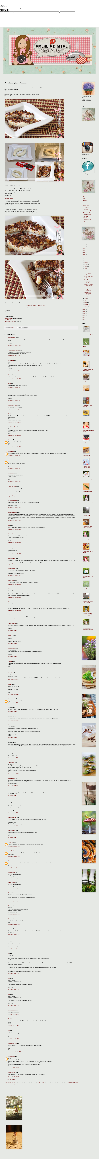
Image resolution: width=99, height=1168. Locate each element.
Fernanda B (11, 451)
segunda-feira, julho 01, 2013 (14, 1051)
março (85, 302)
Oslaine (10, 661)
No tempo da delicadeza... (87, 289)
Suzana (10, 374)
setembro (86, 262)
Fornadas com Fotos (87, 214)
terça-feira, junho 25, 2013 (14, 619)
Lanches (84, 203)
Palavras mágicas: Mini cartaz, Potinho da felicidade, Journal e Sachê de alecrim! (88, 614)
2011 (84, 311)
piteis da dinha (11, 778)
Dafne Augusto (11, 860)
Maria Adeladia (11, 939)
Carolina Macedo (12, 392)
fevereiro (86, 304)
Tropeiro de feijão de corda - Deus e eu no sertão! (88, 602)
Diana (9, 588)
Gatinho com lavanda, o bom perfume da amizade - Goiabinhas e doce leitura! (88, 628)
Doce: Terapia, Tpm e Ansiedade (88, 277)
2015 (84, 250)
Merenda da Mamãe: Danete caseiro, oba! (88, 286)
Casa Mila (7, 319)
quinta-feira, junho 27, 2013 (14, 973)
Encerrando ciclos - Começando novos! (86, 467)
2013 (84, 254)
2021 (84, 246)
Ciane (9, 615)
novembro (86, 258)
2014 (84, 252)
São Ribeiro (11, 473)
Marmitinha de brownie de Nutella (87, 281)
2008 (84, 317)
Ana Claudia (11, 850)
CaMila (10, 684)
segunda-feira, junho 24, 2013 (14, 345)
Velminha (10, 905)
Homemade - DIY (86, 212)
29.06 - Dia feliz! (87, 270)
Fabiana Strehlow (12, 533)
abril (85, 300)
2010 (84, 313)
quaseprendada (11, 558)
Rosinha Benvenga (12, 405)
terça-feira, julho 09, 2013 (13, 1076)
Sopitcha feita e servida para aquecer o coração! (87, 294)
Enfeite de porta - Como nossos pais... (87, 406)
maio (85, 298)
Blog (84, 196)
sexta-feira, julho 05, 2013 (13, 1067)
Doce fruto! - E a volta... (87, 357)
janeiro (86, 306)
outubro (86, 260)
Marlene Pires (11, 648)
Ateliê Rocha (11, 360)
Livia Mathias (11, 872)
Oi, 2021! (84, 346)
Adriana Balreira (12, 337)
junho (85, 268)
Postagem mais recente (10, 1082)
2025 (84, 244)
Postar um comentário (11, 1079)
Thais (9, 1018)
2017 (84, 248)
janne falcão (11, 672)
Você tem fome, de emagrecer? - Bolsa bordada (88, 480)
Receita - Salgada (86, 207)
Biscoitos (85, 200)
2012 (84, 309)
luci (9, 525)
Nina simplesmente (12, 512)
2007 (84, 319)
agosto (85, 264)
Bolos (84, 198)
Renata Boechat (11, 800)
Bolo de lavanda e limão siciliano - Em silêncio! (87, 527)
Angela (10, 753)
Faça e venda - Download (86, 217)
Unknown (10, 439)
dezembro (86, 256)
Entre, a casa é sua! (86, 455)
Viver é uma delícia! (86, 515)
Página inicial (41, 1082)
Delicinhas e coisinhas (10, 321)
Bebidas (84, 202)
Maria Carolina (11, 568)
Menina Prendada (12, 817)
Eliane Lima (11, 580)
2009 (84, 315)
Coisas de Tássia (12, 486)
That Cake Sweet (12, 623)
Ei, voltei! (84, 381)
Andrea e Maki (8, 318)
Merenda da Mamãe (87, 210)
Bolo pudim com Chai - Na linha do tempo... (88, 370)
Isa (9, 978)
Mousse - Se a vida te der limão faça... (88, 273)
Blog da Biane (11, 1010)
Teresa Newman (12, 698)
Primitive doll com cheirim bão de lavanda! (88, 564)
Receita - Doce (86, 205)
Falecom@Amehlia (87, 219)
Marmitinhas (85, 209)
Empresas (85, 221)
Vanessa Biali (11, 762)
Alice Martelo (11, 1056)
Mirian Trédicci (11, 830)
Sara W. (10, 892)
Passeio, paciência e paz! (87, 491)
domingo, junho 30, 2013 (13, 1014)
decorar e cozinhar (12, 500)
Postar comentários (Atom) (14, 1085)
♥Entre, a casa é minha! (13, 350)
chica (9, 383)
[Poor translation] (6, 10)
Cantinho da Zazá (12, 426)
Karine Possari (11, 413)
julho (85, 266)
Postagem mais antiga (73, 1082)
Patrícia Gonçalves (12, 1043)
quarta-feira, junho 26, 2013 (14, 846)
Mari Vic (10, 635)
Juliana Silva (11, 547)
